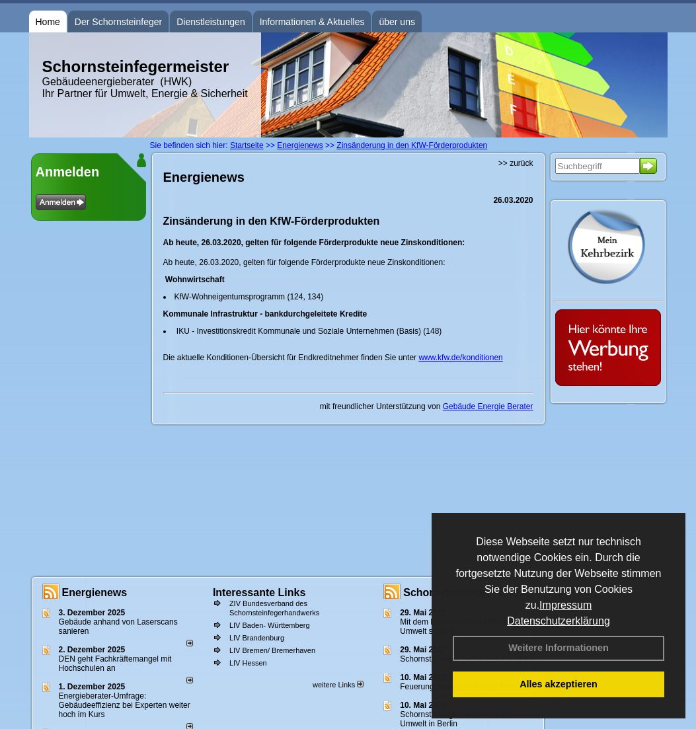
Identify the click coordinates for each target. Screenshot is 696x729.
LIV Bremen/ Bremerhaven (272, 650)
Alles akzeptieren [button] (559, 684)
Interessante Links (259, 592)
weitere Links (338, 685)
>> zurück (515, 163)
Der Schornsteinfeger (118, 22)
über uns (396, 22)
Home (48, 22)
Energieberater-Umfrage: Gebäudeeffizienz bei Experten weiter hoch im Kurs (124, 705)
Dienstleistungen (210, 22)
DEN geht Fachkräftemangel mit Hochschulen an (115, 663)
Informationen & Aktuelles (312, 22)
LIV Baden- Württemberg (269, 625)
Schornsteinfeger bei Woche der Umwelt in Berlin (456, 719)
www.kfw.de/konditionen (460, 357)
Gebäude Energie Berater (488, 406)
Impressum (565, 605)
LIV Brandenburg (256, 638)
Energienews (95, 592)
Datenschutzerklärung (558, 621)
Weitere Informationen (558, 647)
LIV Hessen (248, 663)
